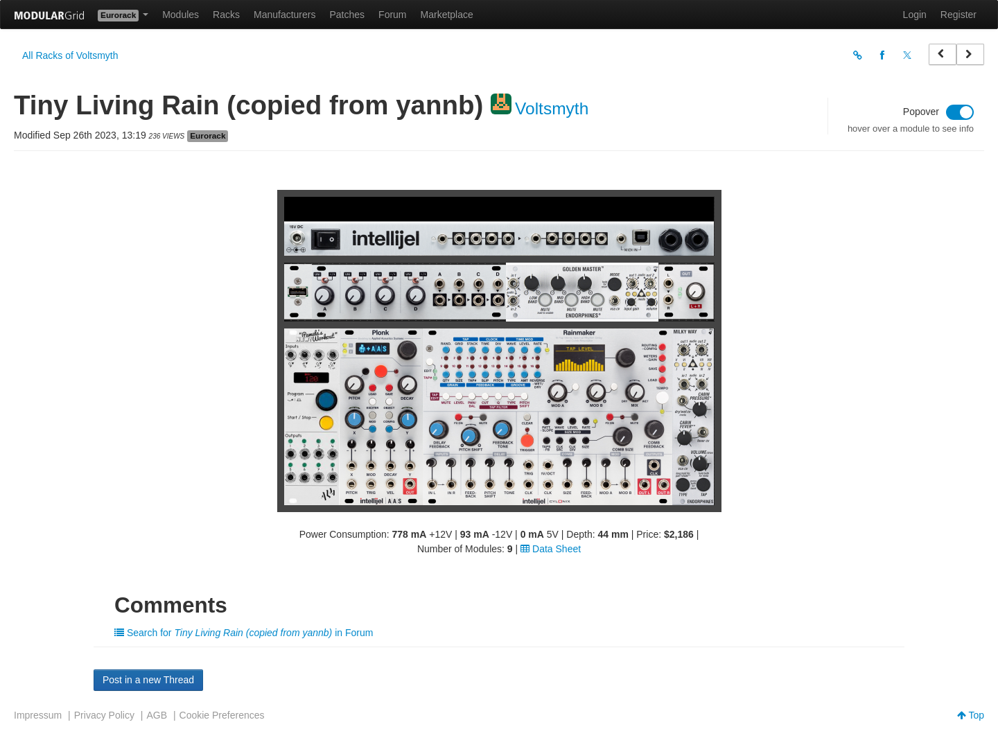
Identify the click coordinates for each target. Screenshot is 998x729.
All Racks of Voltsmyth (70, 55)
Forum (392, 14)
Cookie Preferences (222, 715)
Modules (180, 14)
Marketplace (447, 14)
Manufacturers (284, 14)
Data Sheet (550, 548)
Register (958, 14)
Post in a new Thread (148, 679)
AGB (156, 715)
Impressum (38, 715)
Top (970, 715)
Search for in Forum (243, 632)
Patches (347, 14)
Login (915, 14)
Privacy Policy (104, 715)
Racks (226, 14)
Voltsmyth (551, 108)
